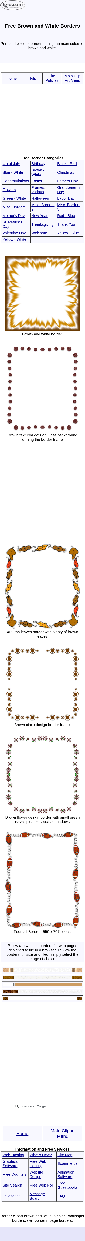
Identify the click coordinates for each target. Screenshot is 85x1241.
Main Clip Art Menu (72, 78)
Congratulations (15, 181)
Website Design (36, 1174)
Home (12, 78)
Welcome (39, 233)
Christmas (65, 172)
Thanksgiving (42, 224)
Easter (36, 181)
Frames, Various (38, 189)
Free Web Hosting (38, 1163)
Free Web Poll (41, 1185)
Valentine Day (14, 233)
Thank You (66, 224)
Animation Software (65, 1174)
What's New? (41, 1155)
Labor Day (66, 198)
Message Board (37, 1196)
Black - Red (67, 164)
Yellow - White (14, 239)
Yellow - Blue (68, 233)
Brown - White (37, 172)
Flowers (9, 190)
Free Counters (14, 1174)
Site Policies (52, 78)
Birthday (38, 164)
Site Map (64, 1155)
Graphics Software (10, 1163)
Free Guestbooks (67, 1185)
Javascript (10, 1196)
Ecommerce (67, 1163)
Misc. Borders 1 (15, 207)
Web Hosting (13, 1155)
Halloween (40, 198)
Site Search (12, 1185)
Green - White (14, 198)
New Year (39, 216)
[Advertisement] (42, 120)
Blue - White (12, 172)
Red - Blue (66, 216)
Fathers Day (67, 181)
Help (32, 78)
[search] (41, 1106)
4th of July (11, 164)
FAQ (61, 1196)
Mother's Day (13, 216)
